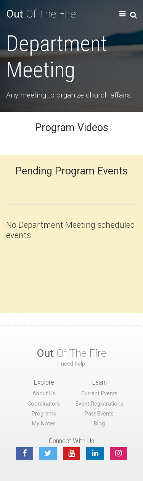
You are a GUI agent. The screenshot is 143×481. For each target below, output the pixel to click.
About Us (43, 393)
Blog (99, 423)
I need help (71, 364)
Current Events (99, 393)
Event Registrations (99, 404)
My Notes (44, 423)
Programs (44, 414)
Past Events (99, 414)
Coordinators (43, 404)
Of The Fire (41, 14)
